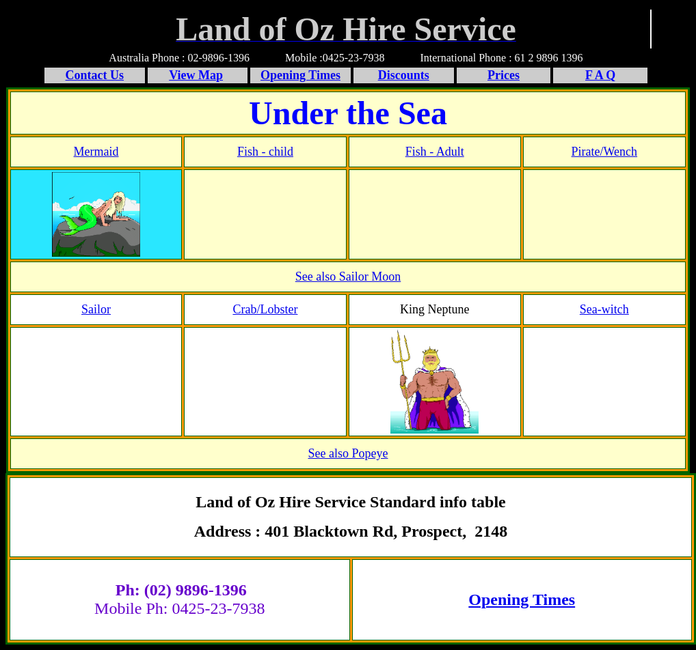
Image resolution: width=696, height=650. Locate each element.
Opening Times (521, 599)
